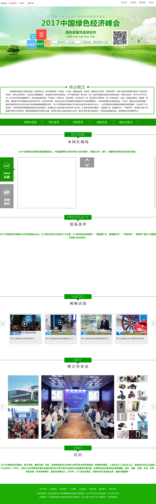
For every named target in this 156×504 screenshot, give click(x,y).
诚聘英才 (102, 489)
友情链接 (92, 489)
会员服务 (53, 489)
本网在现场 (30, 122)
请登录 (22, 3)
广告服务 (73, 489)
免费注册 (30, 3)
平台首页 (124, 2)
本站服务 (63, 489)
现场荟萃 (78, 122)
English (151, 2)
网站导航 (142, 2)
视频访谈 (102, 122)
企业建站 (82, 489)
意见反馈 (112, 489)
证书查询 (133, 2)
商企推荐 (54, 122)
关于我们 (43, 489)
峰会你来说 (125, 122)
